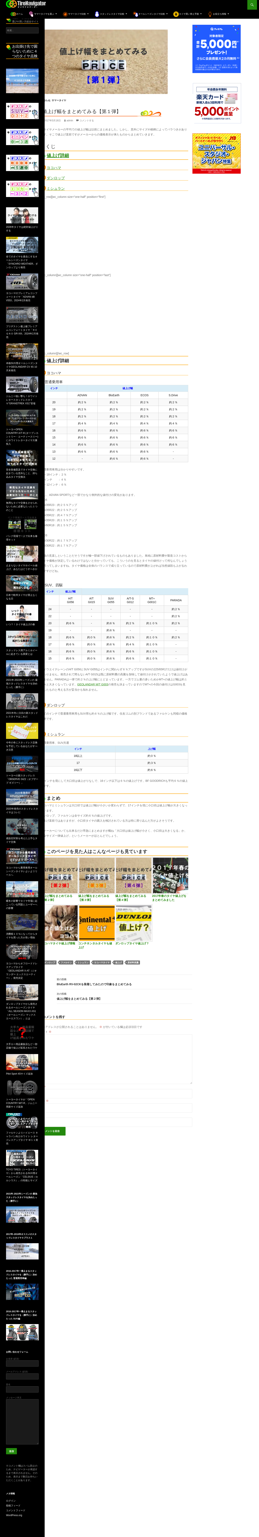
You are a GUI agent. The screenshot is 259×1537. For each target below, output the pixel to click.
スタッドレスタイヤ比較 (109, 14)
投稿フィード (13, 1505)
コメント (44, 1031)
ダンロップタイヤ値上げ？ (132, 943)
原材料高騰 (133, 962)
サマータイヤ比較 (74, 14)
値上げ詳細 (58, 155)
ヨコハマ (54, 168)
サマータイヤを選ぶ (41, 14)
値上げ (118, 962)
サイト (41, 1115)
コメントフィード (15, 1510)
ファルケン (66, 962)
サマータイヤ (59, 100)
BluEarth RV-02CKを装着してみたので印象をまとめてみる (124, 981)
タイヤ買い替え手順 (186, 14)
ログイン (11, 1500)
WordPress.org (14, 1515)
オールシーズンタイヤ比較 (149, 14)
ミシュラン (56, 188)
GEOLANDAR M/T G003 (92, 684)
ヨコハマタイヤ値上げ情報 (58, 943)
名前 (41, 1086)
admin (70, 120)
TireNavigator (26, 4)
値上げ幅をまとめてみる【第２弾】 (124, 995)
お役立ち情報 (216, 14)
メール (43, 1100)
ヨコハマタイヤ (102, 962)
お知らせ (45, 100)
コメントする (86, 120)
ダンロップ (56, 178)
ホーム (16, 14)
